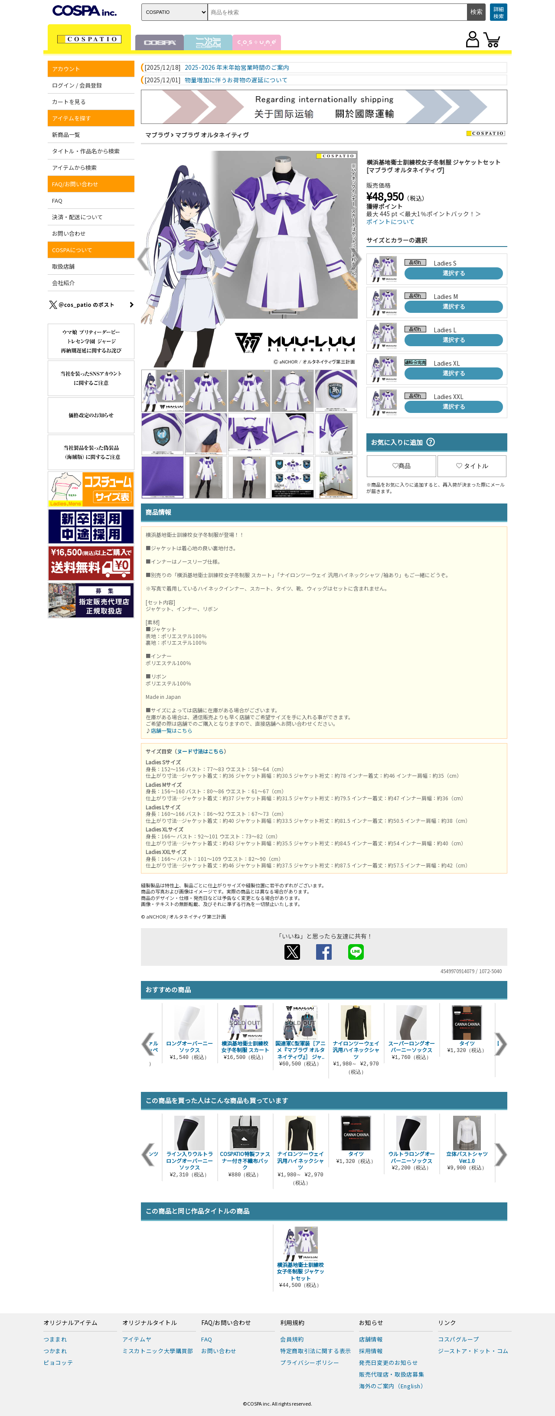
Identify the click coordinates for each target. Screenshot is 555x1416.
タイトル (472, 465)
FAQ (57, 200)
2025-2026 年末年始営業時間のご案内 (237, 67)
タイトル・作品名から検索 (86, 151)
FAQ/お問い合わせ (75, 184)
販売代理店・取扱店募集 (391, 1374)
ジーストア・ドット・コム (473, 1351)
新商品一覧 (66, 134)
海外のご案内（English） (393, 1386)
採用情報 (371, 1351)
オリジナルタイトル (149, 1323)
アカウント (66, 69)
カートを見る (69, 101)
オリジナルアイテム (70, 1323)
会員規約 (292, 1339)
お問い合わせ (69, 233)
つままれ (55, 1339)
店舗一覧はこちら (172, 730)
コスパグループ (458, 1339)
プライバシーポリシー (310, 1362)
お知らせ (371, 1323)
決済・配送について (77, 217)
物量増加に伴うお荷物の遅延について (236, 80)
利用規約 (292, 1323)
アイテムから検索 (74, 167)
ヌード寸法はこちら (200, 751)
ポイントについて (390, 221)
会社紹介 (63, 283)
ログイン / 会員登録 (77, 85)
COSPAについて (72, 250)
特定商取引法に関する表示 (315, 1351)
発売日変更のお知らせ (388, 1362)
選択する (454, 273)
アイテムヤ (136, 1339)
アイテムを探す (71, 118)
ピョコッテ (58, 1362)
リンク (447, 1323)
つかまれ (55, 1351)
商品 (401, 465)
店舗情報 (371, 1339)
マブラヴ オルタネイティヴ (212, 134)
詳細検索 (498, 12)
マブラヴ (157, 134)
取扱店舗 (63, 266)
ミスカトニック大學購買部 (157, 1351)
